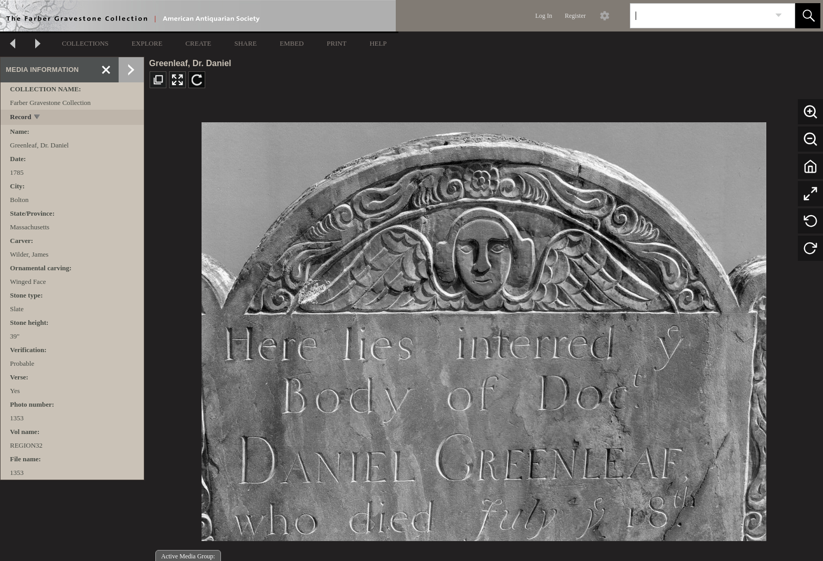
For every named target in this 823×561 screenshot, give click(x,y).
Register (575, 15)
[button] (807, 15)
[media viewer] (483, 329)
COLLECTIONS (85, 43)
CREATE (198, 43)
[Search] (700, 16)
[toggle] (37, 118)
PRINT (337, 43)
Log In (543, 15)
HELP (378, 43)
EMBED (292, 43)
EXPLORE (147, 43)
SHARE (245, 43)
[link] (779, 15)
